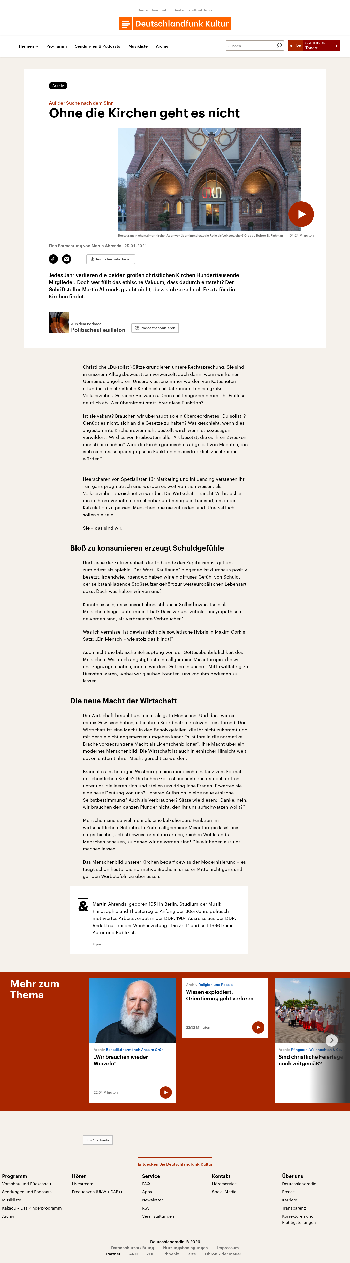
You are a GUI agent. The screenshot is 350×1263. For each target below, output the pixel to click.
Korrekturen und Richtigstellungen (299, 1219)
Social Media (224, 1191)
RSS (146, 1207)
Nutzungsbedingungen (185, 1247)
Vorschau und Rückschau (26, 1183)
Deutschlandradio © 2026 (175, 1241)
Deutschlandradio (299, 1183)
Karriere (289, 1199)
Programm (56, 46)
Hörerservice (224, 1183)
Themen (26, 46)
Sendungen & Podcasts (97, 46)
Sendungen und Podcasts (27, 1191)
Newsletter (152, 1199)
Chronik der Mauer (223, 1253)
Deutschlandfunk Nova (193, 10)
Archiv (162, 46)
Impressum (228, 1247)
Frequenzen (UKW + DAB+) (97, 1191)
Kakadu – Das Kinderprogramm (32, 1207)
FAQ (146, 1183)
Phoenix (171, 1253)
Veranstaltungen (158, 1216)
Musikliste (138, 46)
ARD (133, 1253)
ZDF (150, 1253)
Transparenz (294, 1207)
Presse (288, 1191)
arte (192, 1253)
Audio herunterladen (114, 259)
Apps (147, 1191)
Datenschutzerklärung (132, 1247)
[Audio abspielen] (301, 214)
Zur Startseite (97, 1140)
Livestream (82, 1183)
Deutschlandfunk (152, 10)
